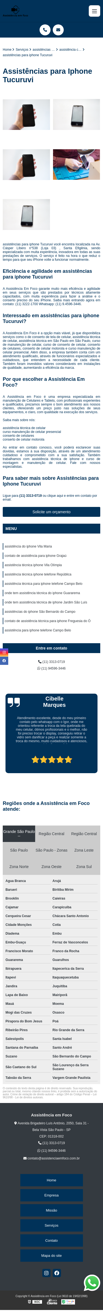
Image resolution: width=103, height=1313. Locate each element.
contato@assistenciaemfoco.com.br (51, 1158)
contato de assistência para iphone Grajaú (35, 556)
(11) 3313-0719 (31, 496)
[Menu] (94, 11)
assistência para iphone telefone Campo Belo (38, 630)
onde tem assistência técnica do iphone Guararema (42, 593)
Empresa (51, 1195)
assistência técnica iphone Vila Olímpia (33, 565)
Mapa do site (51, 1256)
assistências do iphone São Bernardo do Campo (40, 612)
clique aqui (55, 496)
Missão (51, 1210)
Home (51, 1180)
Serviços (52, 1225)
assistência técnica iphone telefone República (38, 574)
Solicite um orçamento (51, 512)
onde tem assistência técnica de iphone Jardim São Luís (46, 602)
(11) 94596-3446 (51, 668)
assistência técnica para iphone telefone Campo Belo (43, 584)
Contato (51, 1240)
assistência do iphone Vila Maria (28, 546)
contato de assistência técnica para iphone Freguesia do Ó (48, 621)
